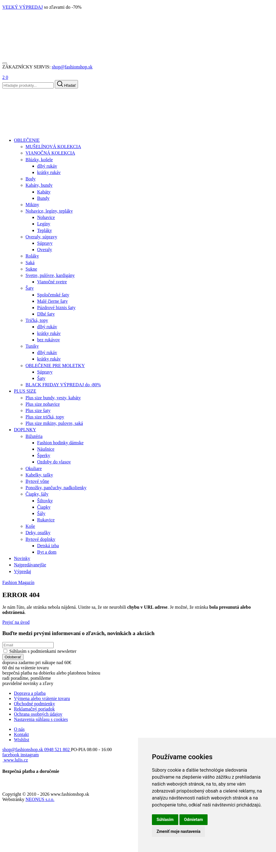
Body (31, 178)
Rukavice (46, 519)
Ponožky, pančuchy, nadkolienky (56, 487)
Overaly (44, 249)
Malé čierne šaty (52, 301)
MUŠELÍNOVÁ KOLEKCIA (53, 146)
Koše (30, 526)
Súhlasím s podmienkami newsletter (43, 651)
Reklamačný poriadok (34, 708)
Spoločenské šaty (53, 294)
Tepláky (44, 230)
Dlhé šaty (46, 313)
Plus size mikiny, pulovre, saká (54, 423)
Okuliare (34, 468)
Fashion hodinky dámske (60, 442)
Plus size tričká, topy (45, 416)
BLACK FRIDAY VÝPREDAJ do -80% (63, 384)
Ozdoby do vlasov (54, 461)
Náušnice (46, 449)
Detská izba (48, 545)
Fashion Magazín (18, 582)
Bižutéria (34, 436)
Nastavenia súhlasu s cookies (41, 719)
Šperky (43, 455)
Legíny (43, 223)
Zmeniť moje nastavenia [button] (178, 831)
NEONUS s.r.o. (40, 799)
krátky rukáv (49, 172)
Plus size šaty (38, 410)
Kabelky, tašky (39, 474)
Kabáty (43, 191)
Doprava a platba (30, 693)
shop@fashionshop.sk (72, 66)
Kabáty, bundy (39, 185)
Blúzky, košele (39, 159)
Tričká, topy (37, 320)
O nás (19, 729)
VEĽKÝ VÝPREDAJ (22, 7)
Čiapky (43, 507)
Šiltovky (45, 500)
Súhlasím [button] (165, 819)
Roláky (32, 255)
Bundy (43, 198)
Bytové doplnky (40, 539)
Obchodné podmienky (34, 703)
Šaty (30, 288)
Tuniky (32, 346)
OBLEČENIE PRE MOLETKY (55, 365)
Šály (41, 513)
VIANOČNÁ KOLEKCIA (50, 153)
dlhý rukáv (47, 166)
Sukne (31, 269)
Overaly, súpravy (41, 236)
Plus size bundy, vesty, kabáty (53, 397)
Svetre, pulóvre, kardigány (50, 275)
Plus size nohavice (43, 404)
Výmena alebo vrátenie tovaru (42, 698)
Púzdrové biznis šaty (56, 307)
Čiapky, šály (37, 494)
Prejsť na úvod (16, 622)
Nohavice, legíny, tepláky (49, 211)
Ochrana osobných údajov (38, 714)
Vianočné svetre (52, 281)
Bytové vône (37, 481)
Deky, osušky (38, 532)
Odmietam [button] (193, 819)
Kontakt (21, 734)
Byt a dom (47, 552)
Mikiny (32, 204)
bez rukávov (48, 339)
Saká (30, 262)
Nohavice (46, 217)
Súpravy (44, 243)
